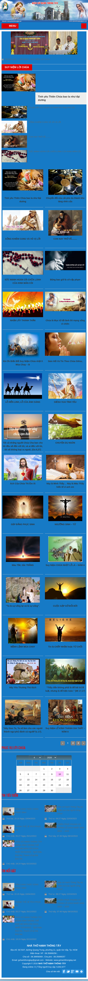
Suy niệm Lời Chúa (40, 59)
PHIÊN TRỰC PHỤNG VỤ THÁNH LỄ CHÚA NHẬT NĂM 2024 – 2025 (70, 827)
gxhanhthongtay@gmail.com (31, 960)
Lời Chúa (24, 59)
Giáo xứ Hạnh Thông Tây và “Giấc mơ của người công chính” (70, 810)
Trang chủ (83, 26)
